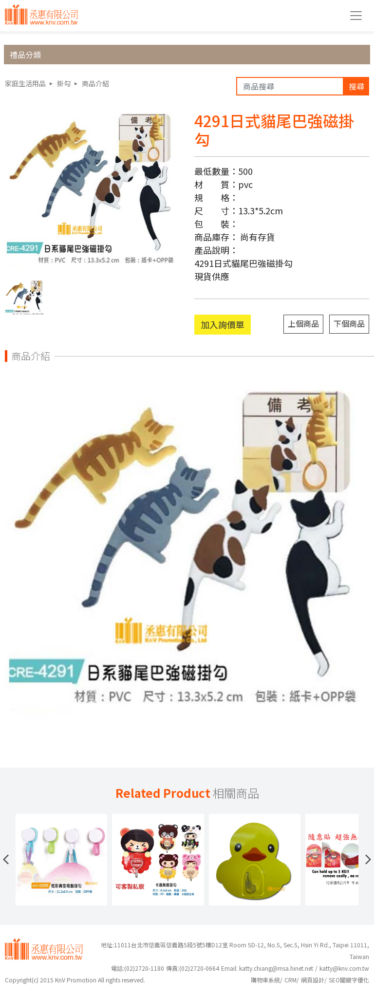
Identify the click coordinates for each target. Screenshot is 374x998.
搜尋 (356, 86)
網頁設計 (312, 980)
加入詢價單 (222, 324)
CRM (290, 980)
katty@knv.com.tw (344, 968)
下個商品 (349, 323)
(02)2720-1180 (137, 968)
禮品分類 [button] (25, 54)
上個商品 (303, 323)
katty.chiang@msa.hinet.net (276, 968)
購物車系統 (265, 980)
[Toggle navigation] (356, 15)
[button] (6, 860)
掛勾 (64, 83)
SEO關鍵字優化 (349, 980)
